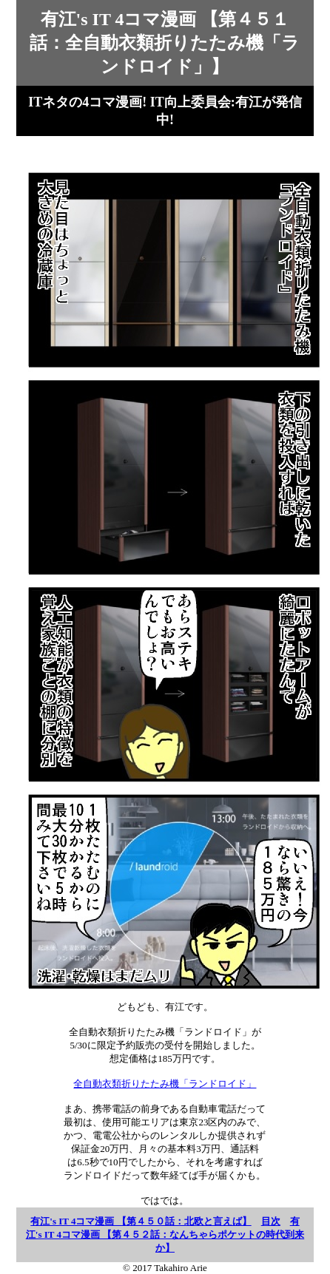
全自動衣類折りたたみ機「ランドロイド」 (164, 1083)
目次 (270, 1221)
